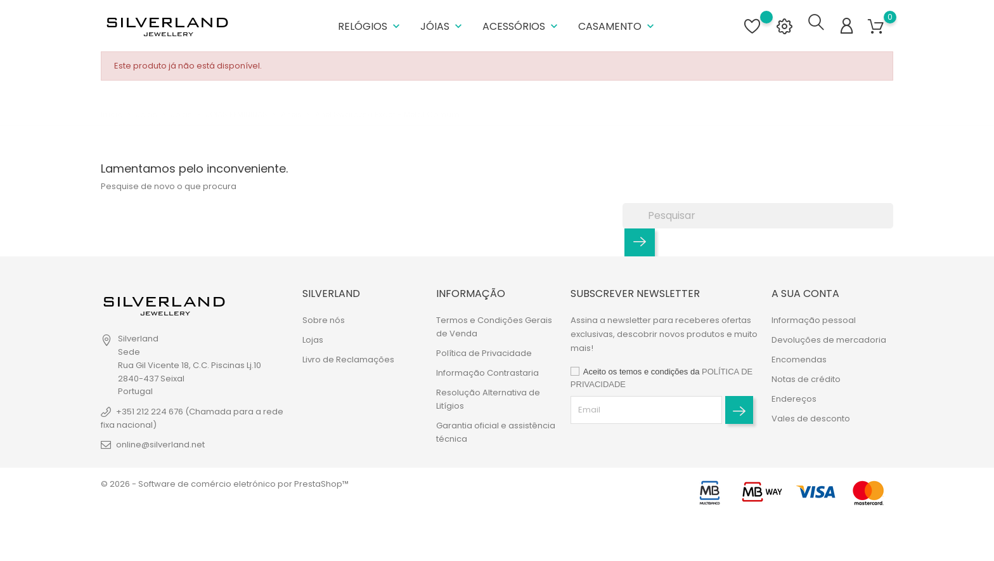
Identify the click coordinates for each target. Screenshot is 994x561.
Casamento (617, 25)
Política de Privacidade (484, 351)
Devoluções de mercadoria (828, 337)
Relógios (370, 25)
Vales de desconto (810, 416)
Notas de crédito (806, 377)
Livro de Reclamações (348, 357)
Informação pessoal (813, 318)
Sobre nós (323, 318)
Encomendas (799, 357)
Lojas (312, 337)
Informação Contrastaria (487, 370)
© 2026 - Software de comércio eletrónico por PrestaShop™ (225, 481)
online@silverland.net (160, 442)
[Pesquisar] (758, 213)
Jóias (442, 25)
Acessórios (521, 25)
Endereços (793, 396)
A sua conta (805, 291)
